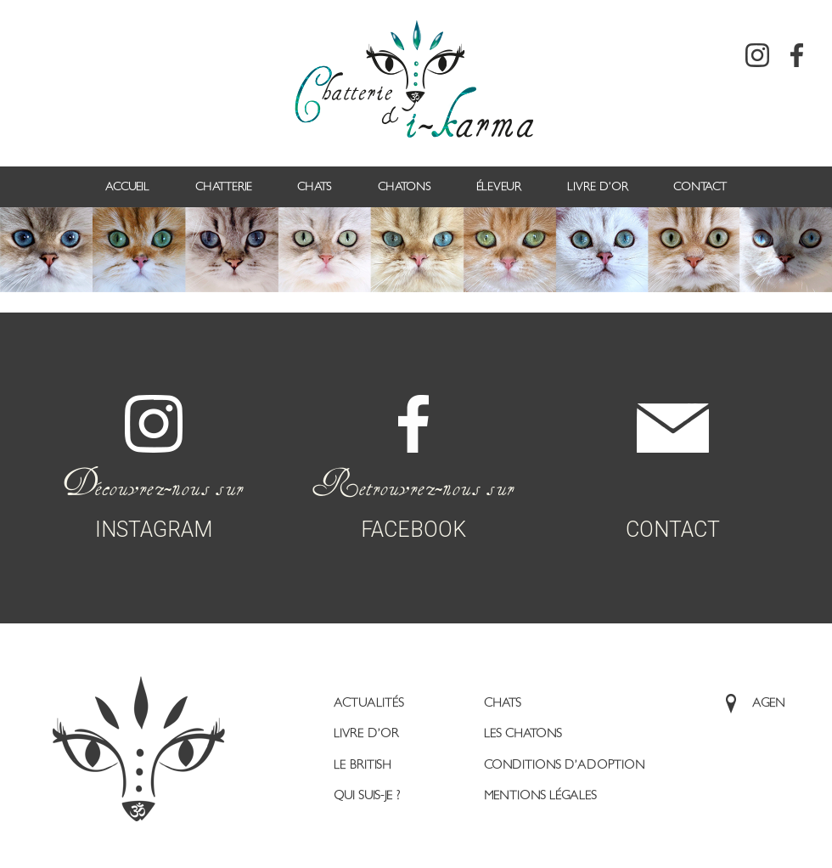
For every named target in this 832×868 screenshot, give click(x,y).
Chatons (404, 186)
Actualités (369, 703)
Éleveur (498, 186)
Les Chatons (523, 733)
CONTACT (673, 450)
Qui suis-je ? (367, 795)
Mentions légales (540, 795)
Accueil (127, 186)
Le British (362, 765)
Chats (314, 186)
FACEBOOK (413, 446)
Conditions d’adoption (564, 765)
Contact (700, 186)
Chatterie (223, 186)
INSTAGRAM (153, 446)
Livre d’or (597, 186)
